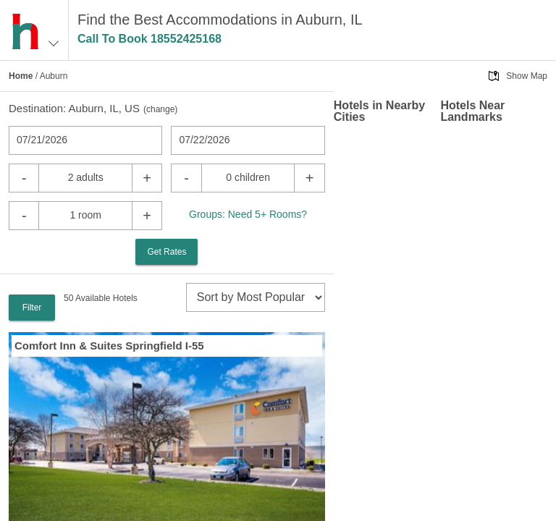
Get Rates (166, 252)
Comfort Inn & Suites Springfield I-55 (109, 345)
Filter (32, 307)
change (160, 109)
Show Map (526, 76)
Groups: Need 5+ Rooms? (248, 214)
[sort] (255, 297)
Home (21, 76)
